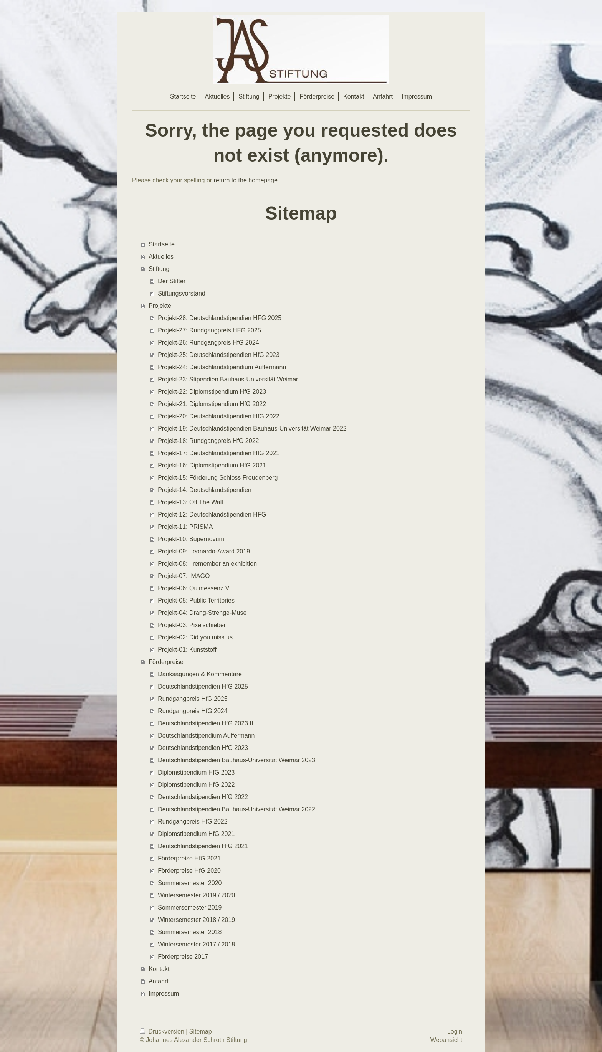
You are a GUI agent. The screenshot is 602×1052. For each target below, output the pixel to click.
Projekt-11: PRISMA (185, 527)
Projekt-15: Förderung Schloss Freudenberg (218, 477)
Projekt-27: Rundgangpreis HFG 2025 (209, 330)
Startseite (162, 244)
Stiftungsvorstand (181, 293)
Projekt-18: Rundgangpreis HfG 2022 (208, 441)
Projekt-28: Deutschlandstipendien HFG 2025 (219, 318)
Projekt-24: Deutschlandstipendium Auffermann (222, 367)
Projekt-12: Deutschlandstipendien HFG (212, 514)
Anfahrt (159, 981)
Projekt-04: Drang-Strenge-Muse (202, 612)
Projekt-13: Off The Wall (190, 502)
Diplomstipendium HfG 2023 (196, 772)
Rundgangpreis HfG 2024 (192, 711)
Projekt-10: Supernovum (191, 539)
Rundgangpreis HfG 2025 (192, 698)
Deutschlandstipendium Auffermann (206, 735)
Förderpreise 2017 (183, 956)
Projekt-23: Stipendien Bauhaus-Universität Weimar (228, 379)
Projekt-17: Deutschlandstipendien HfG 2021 (219, 453)
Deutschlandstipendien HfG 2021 (203, 846)
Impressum (164, 993)
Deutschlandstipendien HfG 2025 (203, 686)
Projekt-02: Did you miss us (195, 637)
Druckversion (163, 1031)
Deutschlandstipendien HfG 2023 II (205, 723)
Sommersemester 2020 (190, 883)
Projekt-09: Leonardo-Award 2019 (204, 551)
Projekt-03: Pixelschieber (192, 625)
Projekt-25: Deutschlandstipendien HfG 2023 (219, 355)
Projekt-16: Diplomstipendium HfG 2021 (212, 465)
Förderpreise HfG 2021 (189, 858)
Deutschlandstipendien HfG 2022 (203, 797)
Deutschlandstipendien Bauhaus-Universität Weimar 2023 (236, 760)
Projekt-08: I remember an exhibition (207, 563)
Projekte (160, 305)
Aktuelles (161, 256)
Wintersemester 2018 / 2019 (196, 920)
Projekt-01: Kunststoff (187, 649)
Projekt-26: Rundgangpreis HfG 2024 (208, 342)
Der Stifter (171, 281)
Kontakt (159, 969)
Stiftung (159, 269)
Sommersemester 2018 (190, 932)
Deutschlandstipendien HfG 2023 (203, 748)
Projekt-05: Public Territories (196, 600)
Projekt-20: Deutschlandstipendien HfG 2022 (219, 416)
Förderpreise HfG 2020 (189, 870)
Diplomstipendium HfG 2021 (196, 834)
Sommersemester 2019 (190, 907)
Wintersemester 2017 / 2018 (196, 944)
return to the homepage (246, 180)
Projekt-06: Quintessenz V (193, 588)
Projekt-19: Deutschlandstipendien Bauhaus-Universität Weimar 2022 (252, 428)
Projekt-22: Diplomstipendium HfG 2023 (212, 391)
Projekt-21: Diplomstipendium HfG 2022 (212, 404)
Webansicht (446, 1040)
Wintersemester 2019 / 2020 (196, 895)
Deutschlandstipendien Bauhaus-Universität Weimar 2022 (236, 809)
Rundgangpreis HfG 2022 (192, 821)
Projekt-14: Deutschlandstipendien (204, 490)
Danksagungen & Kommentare (200, 674)
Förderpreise (166, 662)
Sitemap (200, 1031)
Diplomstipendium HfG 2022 (196, 784)
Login (454, 1031)
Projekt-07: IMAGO (184, 576)
